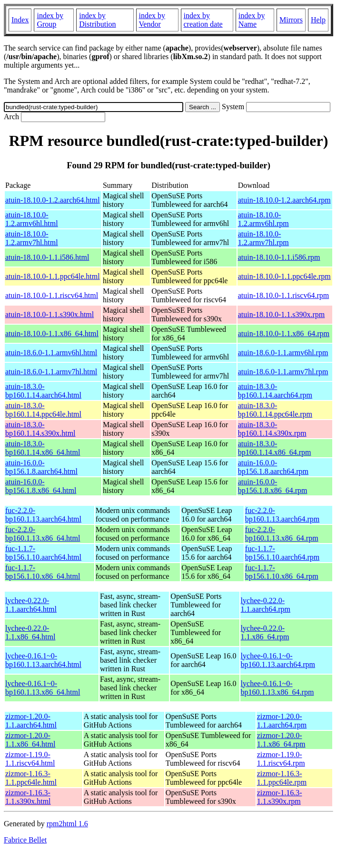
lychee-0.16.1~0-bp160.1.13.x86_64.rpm (277, 687)
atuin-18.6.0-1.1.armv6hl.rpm (283, 353)
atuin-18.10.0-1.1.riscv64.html (51, 295)
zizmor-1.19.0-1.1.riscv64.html (30, 758)
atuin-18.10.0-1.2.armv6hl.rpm (263, 219)
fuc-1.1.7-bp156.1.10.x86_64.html (42, 572)
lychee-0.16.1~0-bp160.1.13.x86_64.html (42, 687)
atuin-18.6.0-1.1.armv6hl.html (51, 353)
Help (318, 20)
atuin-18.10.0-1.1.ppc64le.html (52, 276)
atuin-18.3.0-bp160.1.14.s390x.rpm (272, 429)
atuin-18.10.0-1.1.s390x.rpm (281, 314)
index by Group (50, 19)
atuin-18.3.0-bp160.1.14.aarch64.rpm (275, 390)
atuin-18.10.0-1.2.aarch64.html (52, 200)
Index (20, 20)
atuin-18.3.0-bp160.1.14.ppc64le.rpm (275, 409)
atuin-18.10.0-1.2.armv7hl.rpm (263, 238)
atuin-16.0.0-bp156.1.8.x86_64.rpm (272, 486)
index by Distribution (97, 19)
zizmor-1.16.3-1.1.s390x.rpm (279, 797)
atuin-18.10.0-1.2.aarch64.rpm (284, 200)
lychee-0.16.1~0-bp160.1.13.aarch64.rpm (278, 660)
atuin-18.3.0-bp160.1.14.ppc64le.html (43, 409)
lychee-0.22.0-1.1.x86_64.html (30, 632)
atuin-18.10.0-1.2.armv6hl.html (31, 219)
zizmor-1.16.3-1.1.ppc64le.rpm (282, 778)
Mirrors (291, 20)
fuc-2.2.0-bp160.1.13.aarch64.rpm (282, 514)
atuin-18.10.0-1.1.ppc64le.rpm (284, 276)
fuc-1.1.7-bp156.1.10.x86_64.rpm (281, 572)
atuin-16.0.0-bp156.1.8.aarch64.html (41, 467)
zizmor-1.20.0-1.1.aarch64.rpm (282, 720)
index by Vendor (152, 19)
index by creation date (203, 19)
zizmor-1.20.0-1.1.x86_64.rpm (281, 739)
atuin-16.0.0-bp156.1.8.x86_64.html (40, 486)
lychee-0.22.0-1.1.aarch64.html (31, 604)
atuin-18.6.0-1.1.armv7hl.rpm (283, 372)
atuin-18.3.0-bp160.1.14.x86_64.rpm (274, 448)
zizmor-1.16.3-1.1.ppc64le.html (31, 778)
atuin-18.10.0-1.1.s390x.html (49, 314)
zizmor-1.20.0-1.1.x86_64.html (30, 739)
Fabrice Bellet (25, 840)
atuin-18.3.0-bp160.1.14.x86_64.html (42, 448)
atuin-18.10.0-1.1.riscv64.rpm (283, 295)
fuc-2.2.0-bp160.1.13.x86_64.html (42, 533)
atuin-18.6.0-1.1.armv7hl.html (51, 372)
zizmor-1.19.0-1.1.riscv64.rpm (281, 758)
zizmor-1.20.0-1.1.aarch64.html (31, 720)
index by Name (251, 19)
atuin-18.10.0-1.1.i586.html (47, 257)
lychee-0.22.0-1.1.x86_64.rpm (265, 632)
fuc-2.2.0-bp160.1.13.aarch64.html (43, 514)
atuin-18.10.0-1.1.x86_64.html (52, 333)
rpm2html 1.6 (67, 824)
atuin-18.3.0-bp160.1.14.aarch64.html (43, 390)
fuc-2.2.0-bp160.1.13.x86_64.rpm (281, 533)
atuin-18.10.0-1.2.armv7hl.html (31, 238)
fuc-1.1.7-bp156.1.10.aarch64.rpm (282, 552)
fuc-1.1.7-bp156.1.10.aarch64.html (43, 552)
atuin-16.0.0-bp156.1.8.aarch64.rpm (273, 467)
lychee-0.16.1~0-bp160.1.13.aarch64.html (43, 660)
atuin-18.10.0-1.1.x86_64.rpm (283, 333)
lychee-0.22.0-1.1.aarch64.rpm (265, 604)
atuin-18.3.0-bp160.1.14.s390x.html (40, 429)
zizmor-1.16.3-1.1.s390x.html (28, 797)
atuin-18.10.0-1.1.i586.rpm (279, 257)
